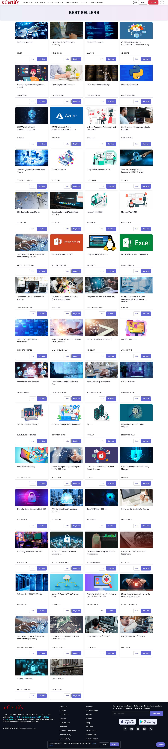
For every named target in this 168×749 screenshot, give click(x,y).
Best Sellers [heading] (84, 12)
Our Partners (65, 723)
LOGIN (143, 2)
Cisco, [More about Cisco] (27, 717)
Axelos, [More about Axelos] (12, 719)
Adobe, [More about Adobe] (6, 719)
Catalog (26, 2)
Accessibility (65, 739)
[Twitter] (150, 728)
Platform (63, 726)
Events (84, 2)
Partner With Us (54, 2)
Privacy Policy (65, 735)
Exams (89, 714)
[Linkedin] (144, 728)
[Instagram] (131, 728)
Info (32, 59)
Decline (104, 744)
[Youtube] (138, 728)
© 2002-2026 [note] (19, 728)
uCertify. (17, 728)
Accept (114, 744)
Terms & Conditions (68, 731)
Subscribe (156, 713)
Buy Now (42, 59)
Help (161, 745)
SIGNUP (153, 2)
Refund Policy (92, 739)
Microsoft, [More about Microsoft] (14, 717)
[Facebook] (125, 728)
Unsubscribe (91, 731)
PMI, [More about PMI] (43, 717)
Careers (63, 718)
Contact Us (64, 714)
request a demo (96, 2)
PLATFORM (39, 2)
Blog (88, 723)
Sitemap (89, 726)
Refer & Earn (91, 735)
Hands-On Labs (72, 2)
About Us (63, 706)
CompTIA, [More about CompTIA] (34, 717)
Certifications (92, 710)
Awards (63, 710)
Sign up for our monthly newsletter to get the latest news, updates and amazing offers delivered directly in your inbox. (137, 707)
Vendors (89, 706)
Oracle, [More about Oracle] (21, 717)
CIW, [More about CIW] (40, 717)
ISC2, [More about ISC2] (47, 717)
